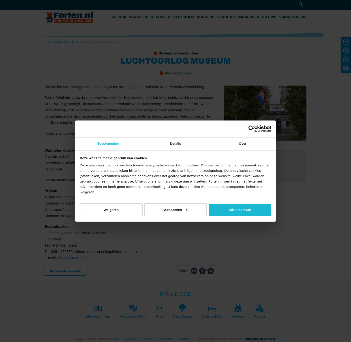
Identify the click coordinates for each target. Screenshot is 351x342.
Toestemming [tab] (108, 143)
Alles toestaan (240, 210)
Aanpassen (175, 210)
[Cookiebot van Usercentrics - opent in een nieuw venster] (251, 128)
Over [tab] (243, 143)
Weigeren (111, 210)
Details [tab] (175, 143)
